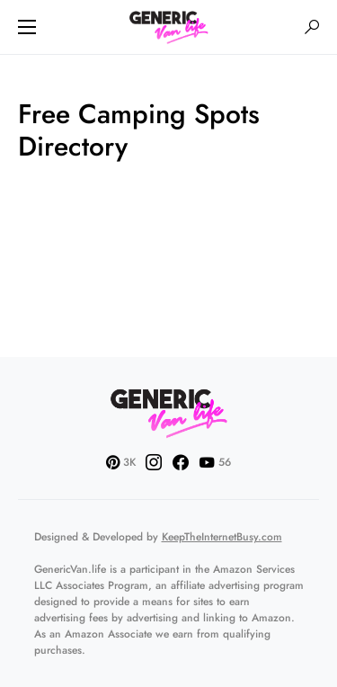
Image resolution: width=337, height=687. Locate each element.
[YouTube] (215, 462)
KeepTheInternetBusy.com (222, 537)
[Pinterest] (121, 462)
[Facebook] (181, 462)
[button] (27, 27)
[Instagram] (154, 462)
